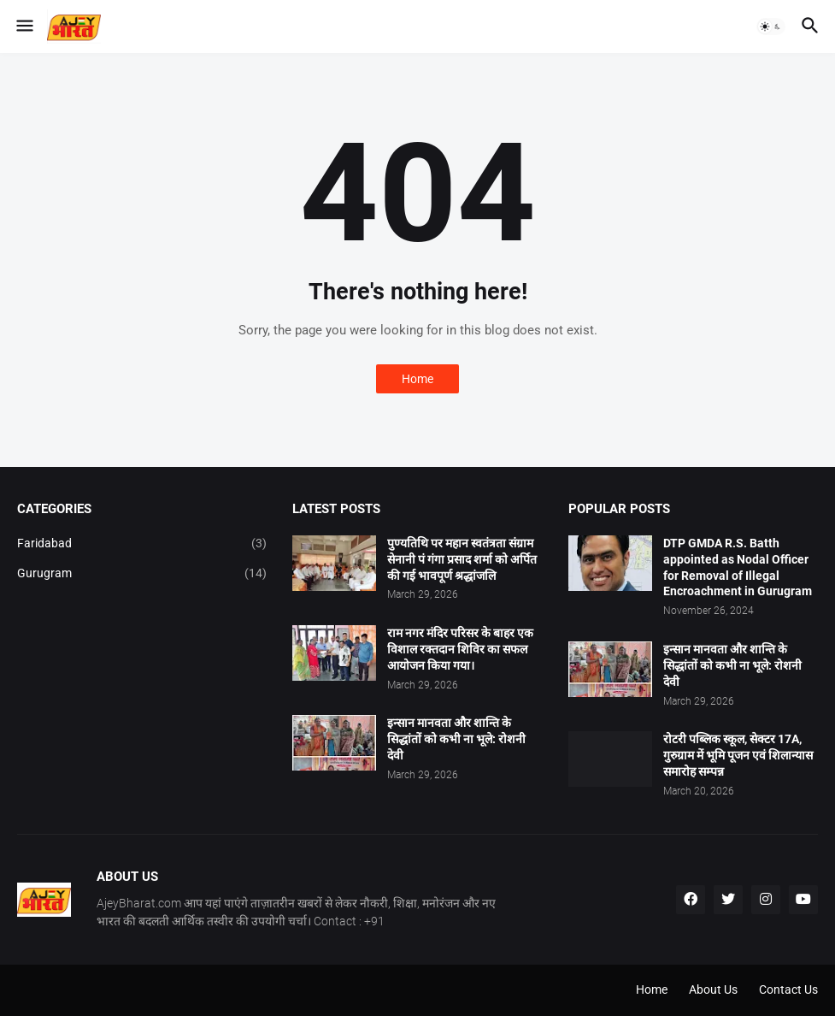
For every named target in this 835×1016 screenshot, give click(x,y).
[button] (23, 26)
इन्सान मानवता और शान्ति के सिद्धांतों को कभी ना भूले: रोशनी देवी (456, 739)
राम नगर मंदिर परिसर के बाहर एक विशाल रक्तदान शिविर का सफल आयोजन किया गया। (460, 649)
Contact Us (788, 989)
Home (417, 379)
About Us (713, 989)
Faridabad (142, 543)
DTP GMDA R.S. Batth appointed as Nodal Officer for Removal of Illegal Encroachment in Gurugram (737, 567)
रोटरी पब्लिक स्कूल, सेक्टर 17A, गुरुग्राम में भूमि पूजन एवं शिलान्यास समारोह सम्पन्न (738, 755)
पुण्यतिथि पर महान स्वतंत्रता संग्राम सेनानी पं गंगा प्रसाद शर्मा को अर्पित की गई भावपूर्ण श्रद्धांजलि (462, 559)
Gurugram (142, 573)
